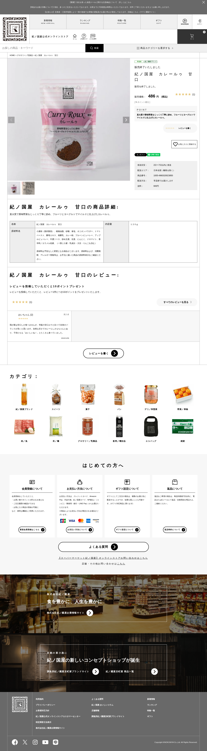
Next (126, 120)
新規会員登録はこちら (29, 530)
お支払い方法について (77, 530)
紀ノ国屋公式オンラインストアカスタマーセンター (58, 717)
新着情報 (48, 20)
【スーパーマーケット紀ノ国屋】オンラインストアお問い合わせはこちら (103, 558)
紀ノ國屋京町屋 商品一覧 (120, 672)
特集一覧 (122, 20)
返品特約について (172, 530)
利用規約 (40, 699)
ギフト (159, 20)
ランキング (85, 20)
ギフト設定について (124, 530)
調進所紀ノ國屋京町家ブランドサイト (68, 672)
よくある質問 (98, 547)
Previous (11, 120)
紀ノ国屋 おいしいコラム (102, 705)
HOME (12, 55)
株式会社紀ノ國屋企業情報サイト (65, 613)
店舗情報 (95, 711)
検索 (96, 48)
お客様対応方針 (42, 711)
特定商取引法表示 (43, 722)
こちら (121, 564)
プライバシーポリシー (45, 705)
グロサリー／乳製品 (25, 55)
